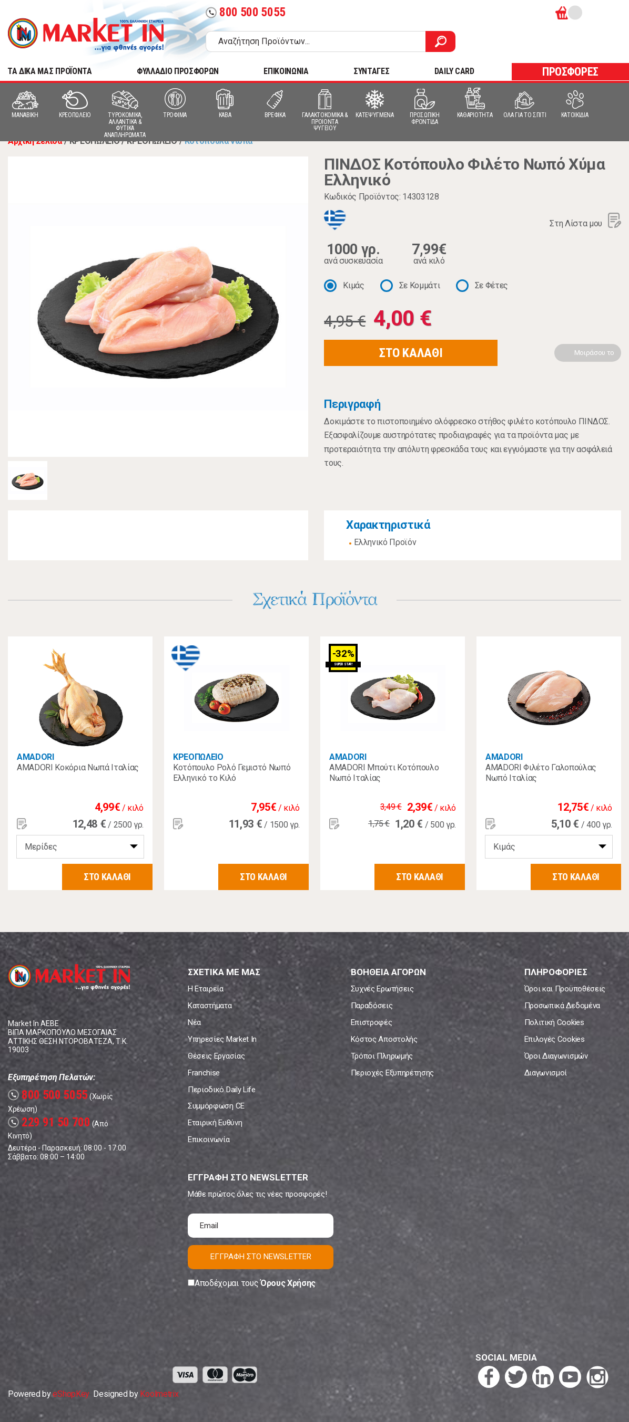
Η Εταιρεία (206, 989)
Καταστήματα (209, 1005)
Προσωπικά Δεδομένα (562, 1005)
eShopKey (71, 1394)
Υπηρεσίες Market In (222, 1039)
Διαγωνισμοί (545, 1073)
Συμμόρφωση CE (216, 1106)
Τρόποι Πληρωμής (382, 1056)
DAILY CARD (454, 71)
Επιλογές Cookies (554, 1039)
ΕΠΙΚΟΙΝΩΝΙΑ (285, 71)
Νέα (194, 1022)
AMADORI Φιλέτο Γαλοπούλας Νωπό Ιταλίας (540, 772)
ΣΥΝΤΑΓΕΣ (371, 71)
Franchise (204, 1073)
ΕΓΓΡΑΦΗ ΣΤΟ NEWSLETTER (260, 1256)
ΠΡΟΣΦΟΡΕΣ (570, 71)
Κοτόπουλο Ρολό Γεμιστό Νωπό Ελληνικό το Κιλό (231, 772)
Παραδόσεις (372, 1005)
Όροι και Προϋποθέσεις (564, 989)
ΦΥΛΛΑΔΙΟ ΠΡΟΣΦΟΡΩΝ (178, 71)
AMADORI (35, 757)
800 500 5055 (246, 12)
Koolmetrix (159, 1394)
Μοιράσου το (594, 353)
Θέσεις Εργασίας (216, 1056)
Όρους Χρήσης (288, 1283)
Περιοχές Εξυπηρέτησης (392, 1073)
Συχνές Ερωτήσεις (382, 989)
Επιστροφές (371, 1022)
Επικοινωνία (208, 1139)
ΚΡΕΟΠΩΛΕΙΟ (198, 757)
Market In (86, 34)
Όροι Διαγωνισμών (556, 1056)
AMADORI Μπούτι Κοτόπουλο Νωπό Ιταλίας (384, 772)
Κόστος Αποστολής (384, 1039)
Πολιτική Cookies (554, 1022)
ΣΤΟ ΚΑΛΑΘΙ (410, 353)
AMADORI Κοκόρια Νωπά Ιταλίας (78, 767)
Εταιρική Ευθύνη (215, 1122)
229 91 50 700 (49, 1122)
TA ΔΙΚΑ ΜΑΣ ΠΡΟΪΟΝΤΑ (49, 71)
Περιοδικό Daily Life (222, 1089)
